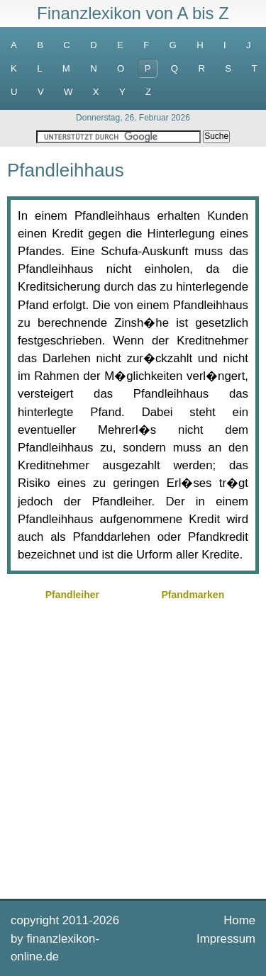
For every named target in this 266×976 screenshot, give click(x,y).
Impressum (225, 939)
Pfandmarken (193, 594)
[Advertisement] (133, 748)
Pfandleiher (72, 594)
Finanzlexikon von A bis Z (133, 13)
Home (239, 920)
